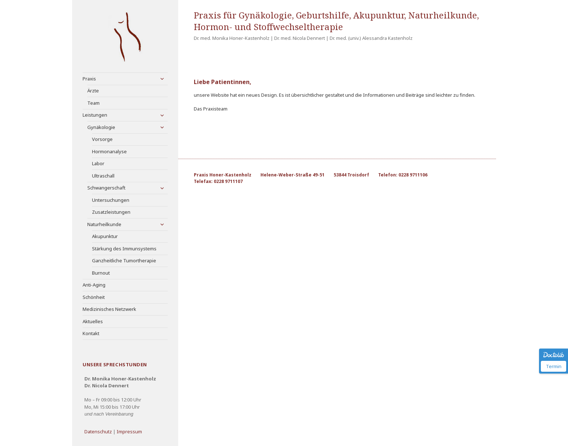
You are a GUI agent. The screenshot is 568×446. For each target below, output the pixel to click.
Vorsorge (102, 139)
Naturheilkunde (104, 224)
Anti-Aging (94, 285)
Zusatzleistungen (111, 212)
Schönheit (94, 297)
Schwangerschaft (106, 187)
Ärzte (93, 90)
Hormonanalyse (109, 151)
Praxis (89, 78)
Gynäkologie (101, 127)
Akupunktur (105, 236)
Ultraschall (103, 175)
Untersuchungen (110, 200)
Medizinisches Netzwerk (109, 309)
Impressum (129, 431)
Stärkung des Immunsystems (124, 248)
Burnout (101, 273)
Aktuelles (93, 321)
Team (93, 103)
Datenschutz (98, 431)
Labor (98, 163)
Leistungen (95, 115)
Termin (553, 366)
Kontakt (91, 333)
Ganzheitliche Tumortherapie (124, 260)
